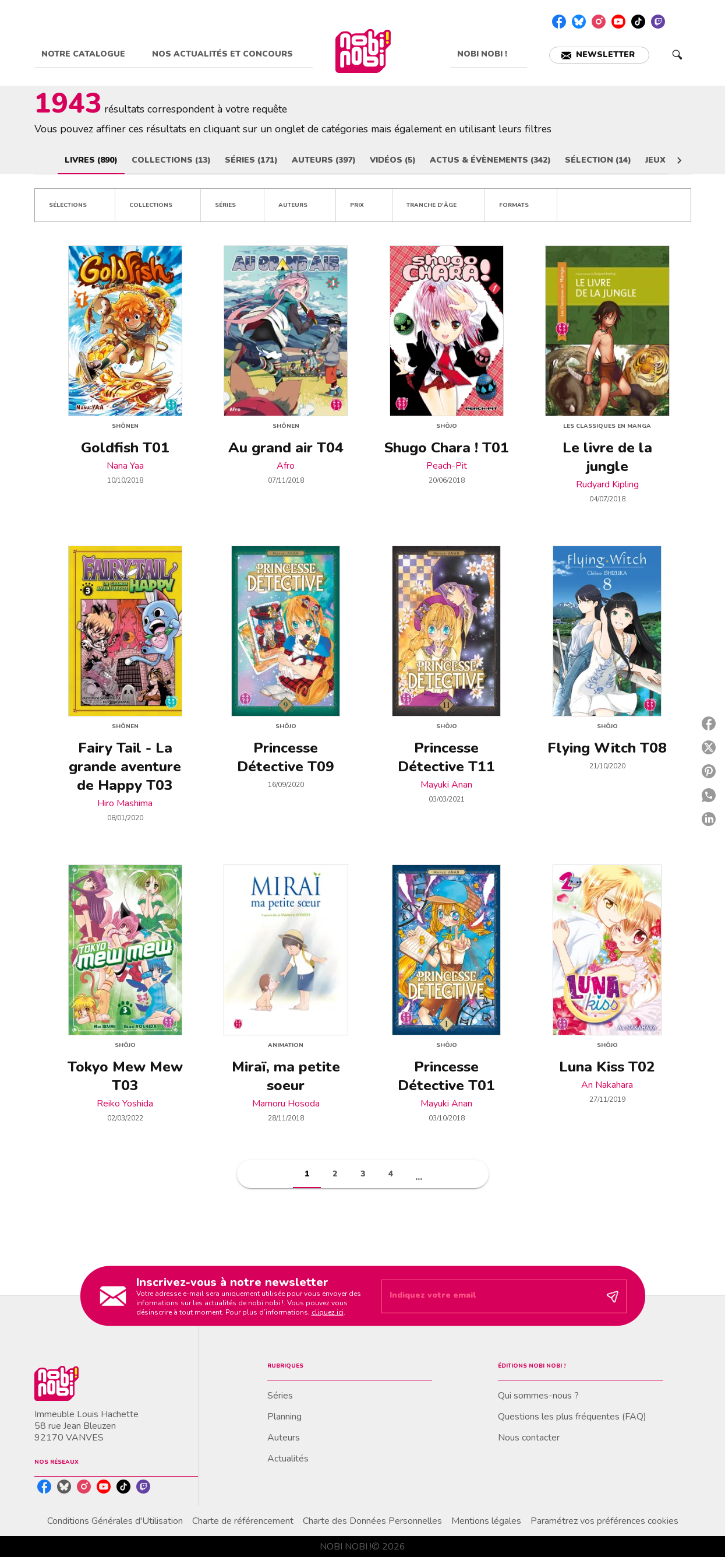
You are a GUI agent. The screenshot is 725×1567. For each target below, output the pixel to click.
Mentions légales (486, 1521)
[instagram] (599, 21)
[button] (599, 55)
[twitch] (658, 21)
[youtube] (618, 21)
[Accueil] (363, 51)
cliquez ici (328, 1311)
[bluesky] (579, 21)
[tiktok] (638, 21)
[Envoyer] (613, 1296)
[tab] (89, 54)
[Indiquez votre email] (489, 1296)
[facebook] (559, 21)
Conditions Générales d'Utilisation (115, 1521)
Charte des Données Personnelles (372, 1521)
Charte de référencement (242, 1521)
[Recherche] (677, 55)
